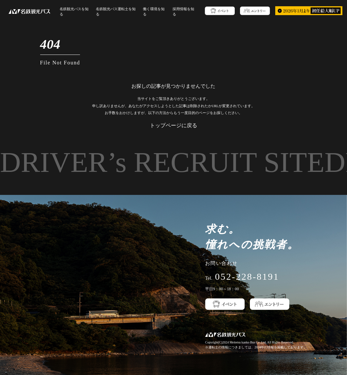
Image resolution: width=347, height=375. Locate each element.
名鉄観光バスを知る (75, 11)
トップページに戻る (173, 124)
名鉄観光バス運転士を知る (115, 11)
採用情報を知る (179, 11)
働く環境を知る (151, 11)
